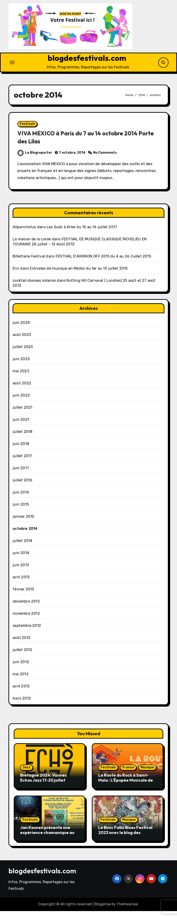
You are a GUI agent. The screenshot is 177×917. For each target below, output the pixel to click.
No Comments (107, 156)
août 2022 (22, 389)
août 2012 (21, 644)
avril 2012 (21, 692)
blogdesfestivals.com (87, 59)
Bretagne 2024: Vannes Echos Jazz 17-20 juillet (43, 784)
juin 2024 (21, 329)
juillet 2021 (22, 413)
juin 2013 (21, 571)
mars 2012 (22, 704)
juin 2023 (21, 365)
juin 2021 (21, 426)
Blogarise (103, 910)
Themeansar (127, 910)
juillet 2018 (22, 438)
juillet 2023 (23, 353)
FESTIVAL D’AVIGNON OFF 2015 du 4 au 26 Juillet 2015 (103, 262)
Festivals (29, 128)
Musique (147, 773)
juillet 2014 (22, 547)
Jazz (26, 773)
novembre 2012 (26, 619)
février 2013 (23, 595)
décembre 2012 (26, 607)
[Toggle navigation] (12, 63)
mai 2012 (21, 680)
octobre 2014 (25, 535)
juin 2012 (21, 668)
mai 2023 (21, 377)
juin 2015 (21, 510)
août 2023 (22, 341)
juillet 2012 (22, 656)
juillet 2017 (22, 462)
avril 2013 (21, 583)
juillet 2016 (22, 486)
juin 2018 (21, 450)
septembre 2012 (27, 632)
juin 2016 (21, 498)
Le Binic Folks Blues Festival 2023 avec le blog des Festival (125, 838)
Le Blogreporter (37, 156)
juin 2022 (21, 401)
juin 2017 (21, 474)
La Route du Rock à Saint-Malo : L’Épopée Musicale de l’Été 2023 (125, 786)
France (128, 773)
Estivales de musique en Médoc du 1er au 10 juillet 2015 (79, 274)
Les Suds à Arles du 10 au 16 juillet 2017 (82, 233)
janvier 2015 (23, 522)
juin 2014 (21, 559)
